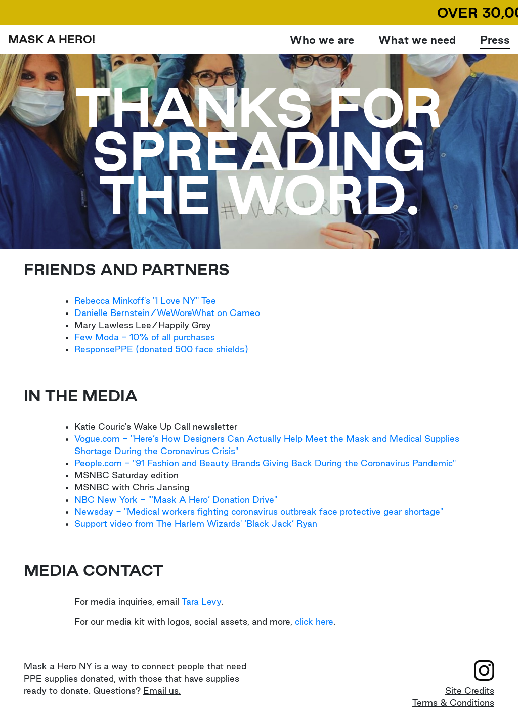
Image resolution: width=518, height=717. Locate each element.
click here (314, 621)
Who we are (322, 39)
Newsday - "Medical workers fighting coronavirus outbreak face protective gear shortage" (258, 511)
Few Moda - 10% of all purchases (144, 337)
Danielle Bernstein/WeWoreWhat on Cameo (167, 313)
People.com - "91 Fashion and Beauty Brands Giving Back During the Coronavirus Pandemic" (265, 463)
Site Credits (469, 690)
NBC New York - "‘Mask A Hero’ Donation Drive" (175, 499)
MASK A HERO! (51, 39)
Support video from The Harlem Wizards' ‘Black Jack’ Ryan (195, 523)
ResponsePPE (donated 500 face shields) (161, 349)
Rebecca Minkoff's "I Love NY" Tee (145, 300)
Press (495, 40)
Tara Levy (201, 601)
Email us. (162, 690)
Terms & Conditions (453, 702)
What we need (417, 40)
